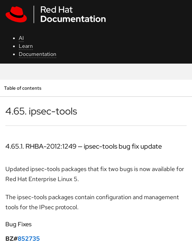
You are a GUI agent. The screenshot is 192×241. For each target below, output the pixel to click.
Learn (26, 46)
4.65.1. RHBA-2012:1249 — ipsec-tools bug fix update (83, 146)
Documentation (37, 54)
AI (21, 38)
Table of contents (23, 88)
